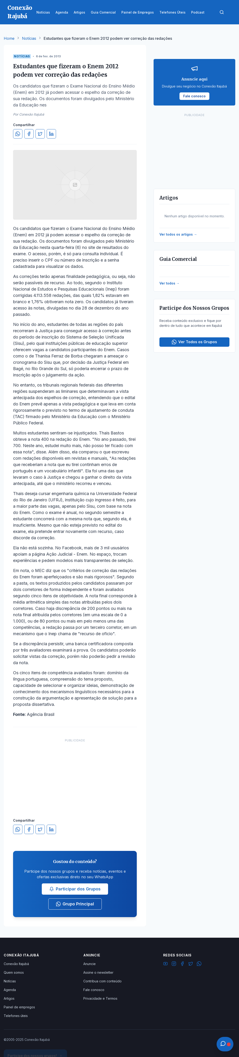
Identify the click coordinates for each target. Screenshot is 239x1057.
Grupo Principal (75, 903)
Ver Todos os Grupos (194, 341)
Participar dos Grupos (75, 888)
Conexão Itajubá (16, 964)
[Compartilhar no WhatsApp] (17, 134)
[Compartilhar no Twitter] (40, 134)
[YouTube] (165, 964)
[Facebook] (182, 964)
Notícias (29, 38)
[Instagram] (174, 964)
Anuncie (89, 964)
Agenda (10, 990)
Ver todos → (169, 283)
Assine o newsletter (98, 972)
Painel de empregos (19, 1007)
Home (9, 38)
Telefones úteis (16, 1016)
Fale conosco (93, 990)
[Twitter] (190, 964)
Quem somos (14, 972)
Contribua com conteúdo (102, 981)
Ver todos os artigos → (178, 234)
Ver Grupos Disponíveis (35, 1045)
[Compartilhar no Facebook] (29, 134)
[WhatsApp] (199, 964)
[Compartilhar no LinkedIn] (51, 134)
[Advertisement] (75, 773)
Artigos (9, 998)
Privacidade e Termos (100, 998)
